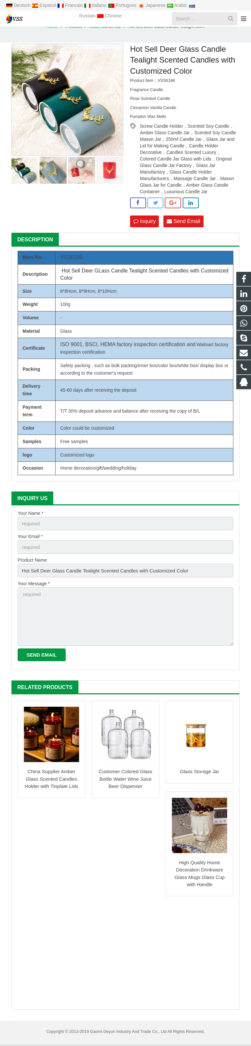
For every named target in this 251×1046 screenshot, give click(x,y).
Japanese (152, 5)
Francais (70, 5)
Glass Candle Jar (105, 34)
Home (52, 34)
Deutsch (19, 5)
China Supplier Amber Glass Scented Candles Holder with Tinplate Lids (51, 780)
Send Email (183, 229)
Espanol (44, 5)
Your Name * (30, 520)
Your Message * (34, 588)
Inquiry (144, 229)
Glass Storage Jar (199, 772)
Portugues (123, 5)
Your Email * (30, 543)
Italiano (96, 5)
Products (74, 34)
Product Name (32, 565)
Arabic (178, 5)
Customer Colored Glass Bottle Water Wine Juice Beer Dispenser (125, 780)
